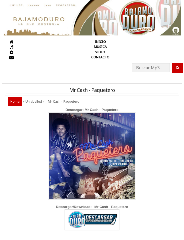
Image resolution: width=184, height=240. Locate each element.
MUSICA (100, 47)
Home (15, 101)
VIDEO (100, 52)
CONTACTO (100, 57)
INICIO (100, 42)
